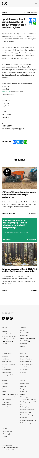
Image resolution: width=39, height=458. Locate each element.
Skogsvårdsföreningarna (28, 415)
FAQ (3, 409)
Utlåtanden (7, 239)
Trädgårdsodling (7, 361)
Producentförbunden (27, 409)
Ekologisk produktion (8, 364)
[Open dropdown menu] (36, 3)
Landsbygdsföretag (8, 375)
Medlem (23, 353)
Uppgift (22, 389)
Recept (22, 346)
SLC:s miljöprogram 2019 (28, 399)
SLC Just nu (24, 369)
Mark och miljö (6, 372)
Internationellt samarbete (28, 420)
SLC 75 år (23, 386)
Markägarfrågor (25, 361)
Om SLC (22, 381)
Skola (3, 389)
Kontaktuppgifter (7, 431)
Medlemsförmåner (26, 359)
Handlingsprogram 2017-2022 (28, 403)
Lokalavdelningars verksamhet (7, 406)
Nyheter (4, 12)
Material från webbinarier (10, 394)
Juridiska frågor (25, 367)
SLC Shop (5, 383)
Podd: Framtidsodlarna (27, 338)
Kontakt (5, 327)
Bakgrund (23, 391)
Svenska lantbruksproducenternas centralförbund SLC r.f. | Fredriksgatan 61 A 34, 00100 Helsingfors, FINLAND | (10, 337)
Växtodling (5, 356)
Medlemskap (24, 356)
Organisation (24, 383)
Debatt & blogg (25, 341)
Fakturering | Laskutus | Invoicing (9, 435)
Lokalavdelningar (25, 412)
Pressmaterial (6, 399)
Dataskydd (5, 402)
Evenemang (24, 335)
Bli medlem (23, 417)
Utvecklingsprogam (26, 397)
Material (5, 381)
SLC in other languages (27, 423)
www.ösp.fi (6, 92)
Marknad (4, 391)
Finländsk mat (6, 369)
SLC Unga (23, 372)
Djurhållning (5, 359)
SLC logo (4, 386)
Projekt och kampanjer (9, 397)
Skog (3, 367)
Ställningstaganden (26, 407)
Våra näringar (7, 353)
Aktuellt (23, 327)
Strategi (22, 394)
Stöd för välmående (26, 364)
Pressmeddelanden (8, 213)
